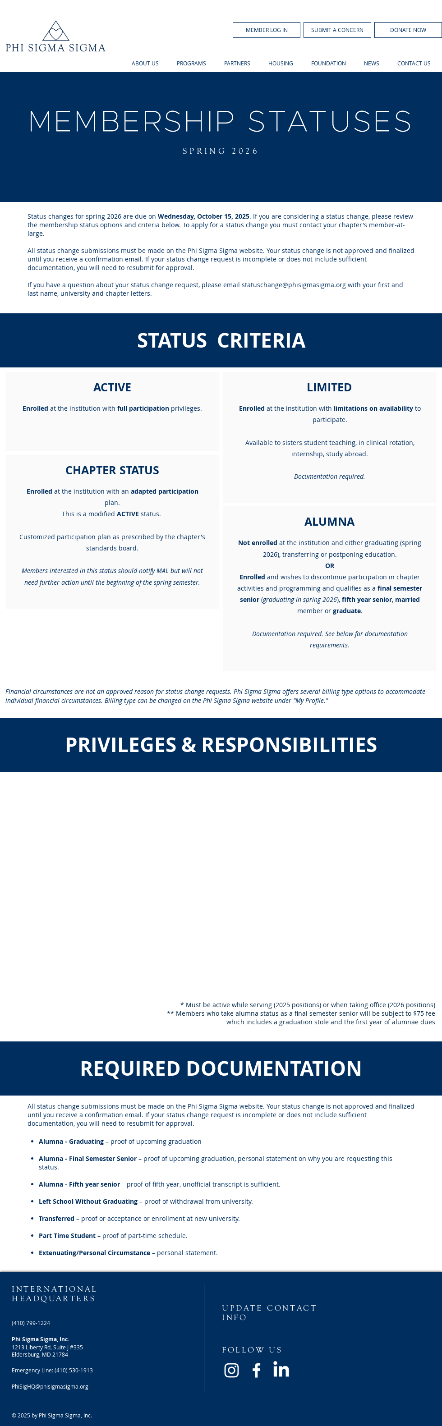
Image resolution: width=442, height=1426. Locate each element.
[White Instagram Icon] (231, 1370)
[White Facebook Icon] (256, 1370)
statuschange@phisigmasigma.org (294, 284)
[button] (266, 30)
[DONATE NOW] (408, 30)
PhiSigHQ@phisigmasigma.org (50, 1386)
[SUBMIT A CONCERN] (337, 30)
